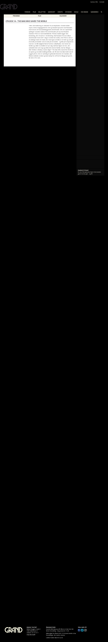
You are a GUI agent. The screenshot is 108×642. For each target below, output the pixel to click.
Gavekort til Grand (83, 170)
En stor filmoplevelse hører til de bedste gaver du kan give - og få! (89, 173)
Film (39, 16)
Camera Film (94, 2)
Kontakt (101, 2)
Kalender (63, 16)
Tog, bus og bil (31, 634)
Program (16, 16)
